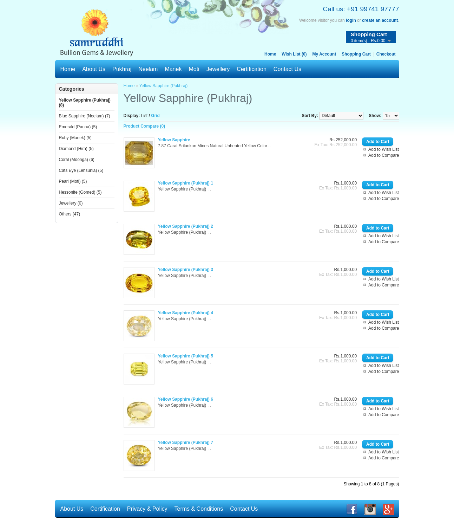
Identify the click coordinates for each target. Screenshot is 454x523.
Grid (155, 115)
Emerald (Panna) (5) (78, 126)
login (351, 20)
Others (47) (69, 214)
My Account (324, 54)
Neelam (148, 69)
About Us (93, 69)
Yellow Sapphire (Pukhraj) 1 (185, 183)
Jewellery (218, 69)
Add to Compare (383, 155)
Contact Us (287, 69)
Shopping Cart (356, 54)
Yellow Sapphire (174, 139)
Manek (173, 69)
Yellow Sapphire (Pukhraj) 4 (185, 312)
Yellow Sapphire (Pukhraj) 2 (185, 226)
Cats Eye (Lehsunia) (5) (81, 170)
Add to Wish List (383, 149)
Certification (251, 69)
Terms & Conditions (199, 509)
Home (270, 54)
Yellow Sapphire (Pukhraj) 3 (185, 269)
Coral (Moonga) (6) (76, 159)
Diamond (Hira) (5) (76, 148)
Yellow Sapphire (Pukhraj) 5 (185, 356)
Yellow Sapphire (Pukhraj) (163, 85)
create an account (380, 20)
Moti (194, 69)
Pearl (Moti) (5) (73, 181)
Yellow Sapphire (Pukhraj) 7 (185, 442)
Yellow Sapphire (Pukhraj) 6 (185, 399)
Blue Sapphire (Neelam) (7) (84, 116)
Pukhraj (121, 69)
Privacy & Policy (147, 509)
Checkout (386, 54)
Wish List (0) (294, 54)
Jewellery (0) (71, 203)
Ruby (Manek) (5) (75, 137)
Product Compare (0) (144, 126)
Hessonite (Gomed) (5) (80, 192)
